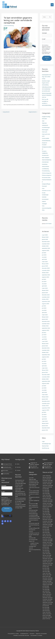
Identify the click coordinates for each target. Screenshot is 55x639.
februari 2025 (45, 263)
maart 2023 (45, 314)
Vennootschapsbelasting (34, 549)
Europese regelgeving (34, 500)
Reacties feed (45, 446)
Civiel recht (44, 132)
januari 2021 (45, 372)
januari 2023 (45, 319)
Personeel (44, 186)
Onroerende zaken (46, 177)
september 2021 (46, 354)
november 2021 (45, 350)
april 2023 (44, 312)
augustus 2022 (45, 330)
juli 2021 (44, 359)
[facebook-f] (2, 521)
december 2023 (46, 294)
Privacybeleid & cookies (13, 633)
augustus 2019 (45, 410)
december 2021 (46, 348)
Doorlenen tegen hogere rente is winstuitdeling (46, 82)
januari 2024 (45, 292)
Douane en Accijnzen (34, 494)
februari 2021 (45, 370)
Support (44, 201)
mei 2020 (44, 390)
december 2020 (46, 374)
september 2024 (46, 275)
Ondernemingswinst (46, 175)
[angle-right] (17, 464)
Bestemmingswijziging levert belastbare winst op (46, 95)
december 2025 (46, 241)
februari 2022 (45, 343)
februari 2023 (45, 317)
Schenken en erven (46, 190)
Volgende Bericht (33, 112)
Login (43, 441)
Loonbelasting (45, 168)
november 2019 (45, 403)
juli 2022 (44, 332)
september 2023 (46, 301)
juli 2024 (44, 279)
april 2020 (44, 392)
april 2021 (44, 365)
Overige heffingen (46, 184)
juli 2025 (44, 252)
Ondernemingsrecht (46, 173)
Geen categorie (45, 157)
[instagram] (11, 521)
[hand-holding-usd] (4, 470)
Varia (43, 205)
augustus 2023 (45, 303)
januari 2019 (45, 425)
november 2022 (45, 323)
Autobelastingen (46, 127)
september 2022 (46, 328)
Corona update (45, 138)
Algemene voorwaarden (41, 633)
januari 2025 (45, 266)
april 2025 (44, 259)
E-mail (44, 39)
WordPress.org (45, 448)
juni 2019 (44, 414)
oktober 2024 (45, 272)
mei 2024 (44, 283)
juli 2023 (44, 306)
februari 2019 (45, 423)
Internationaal (45, 162)
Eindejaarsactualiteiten (34, 497)
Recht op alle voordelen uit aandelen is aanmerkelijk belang (20, 504)
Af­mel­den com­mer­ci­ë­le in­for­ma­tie (21, 635)
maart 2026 (45, 235)
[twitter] (5, 521)
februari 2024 (45, 290)
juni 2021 (44, 361)
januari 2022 (45, 345)
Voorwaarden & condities (36, 635)
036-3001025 (33, 466)
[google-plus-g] (8, 521)
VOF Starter (49, 223)
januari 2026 (45, 239)
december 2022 (46, 321)
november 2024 (45, 270)
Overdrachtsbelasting (34, 525)
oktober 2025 (45, 246)
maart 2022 (45, 341)
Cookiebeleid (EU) (24, 633)
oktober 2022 (45, 325)
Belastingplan (45, 129)
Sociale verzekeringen (34, 534)
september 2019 (46, 408)
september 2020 (46, 381)
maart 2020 (45, 394)
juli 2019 (44, 412)
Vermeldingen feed (46, 443)
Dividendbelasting (46, 140)
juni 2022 (44, 334)
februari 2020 (45, 396)
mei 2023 (44, 310)
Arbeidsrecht (45, 125)
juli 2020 (44, 385)
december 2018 (46, 427)
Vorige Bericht (5, 112)
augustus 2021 (45, 357)
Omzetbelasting (45, 170)
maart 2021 (45, 368)
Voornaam (44, 33)
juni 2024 (44, 281)
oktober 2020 (45, 379)
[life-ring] (6, 464)
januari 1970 (45, 430)
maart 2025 (45, 261)
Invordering (44, 164)
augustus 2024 (45, 277)
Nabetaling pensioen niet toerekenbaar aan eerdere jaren (47, 89)
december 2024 (46, 268)
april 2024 (44, 286)
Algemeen (44, 123)
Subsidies (44, 197)
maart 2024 (45, 288)
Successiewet (45, 199)
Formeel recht (45, 155)
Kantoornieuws (45, 166)
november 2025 (45, 243)
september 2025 (46, 248)
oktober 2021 (45, 352)
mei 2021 (44, 363)
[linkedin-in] (2, 524)
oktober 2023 (45, 299)
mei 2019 (44, 416)
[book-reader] (6, 467)
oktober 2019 (45, 405)
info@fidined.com (34, 467)
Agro (43, 120)
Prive (43, 188)
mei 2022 (44, 337)
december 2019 (46, 401)
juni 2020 (44, 388)
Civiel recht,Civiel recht (34, 487)
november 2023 (45, 297)
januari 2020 (45, 399)
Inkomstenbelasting (9, 25)
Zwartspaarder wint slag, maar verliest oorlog (46, 76)
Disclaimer (32, 633)
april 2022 (44, 339)
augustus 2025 (45, 250)
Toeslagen (44, 203)
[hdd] (5, 473)
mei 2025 (44, 257)
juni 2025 (44, 255)
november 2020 (45, 377)
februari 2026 (45, 237)
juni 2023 (44, 308)
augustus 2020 (45, 383)
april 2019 (44, 419)
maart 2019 (45, 421)
